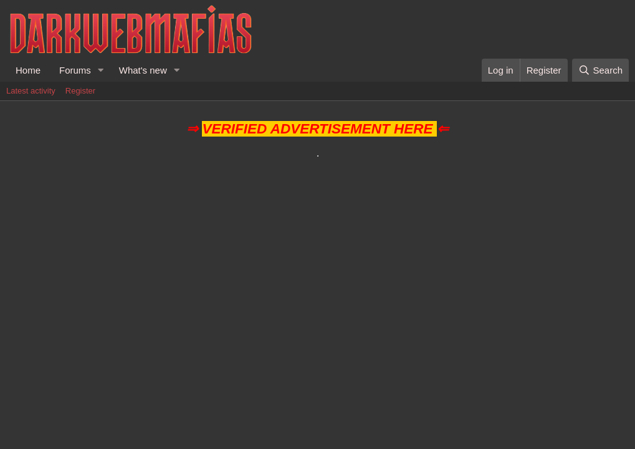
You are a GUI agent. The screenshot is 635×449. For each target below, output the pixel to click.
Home (28, 70)
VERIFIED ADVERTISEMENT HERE (317, 129)
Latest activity (30, 90)
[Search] (600, 70)
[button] (101, 70)
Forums (75, 70)
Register (80, 90)
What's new (143, 70)
